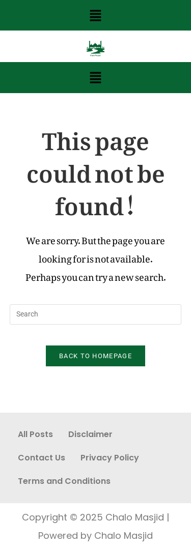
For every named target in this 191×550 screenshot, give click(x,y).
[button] (95, 15)
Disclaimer (90, 434)
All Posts (35, 434)
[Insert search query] (96, 314)
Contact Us (41, 458)
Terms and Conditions (64, 481)
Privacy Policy (109, 458)
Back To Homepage (95, 356)
